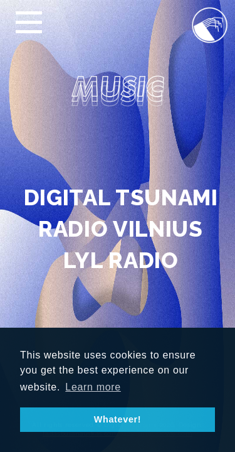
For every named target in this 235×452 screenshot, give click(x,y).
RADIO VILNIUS (120, 229)
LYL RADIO (121, 260)
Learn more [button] (93, 387)
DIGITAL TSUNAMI (121, 197)
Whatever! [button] (118, 419)
